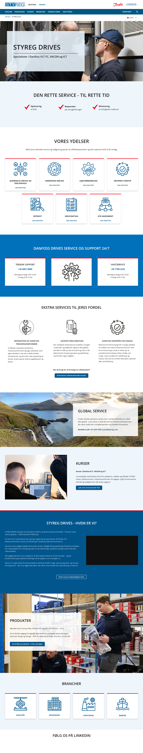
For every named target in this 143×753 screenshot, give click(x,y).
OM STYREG (68, 12)
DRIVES (43, 4)
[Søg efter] (137, 12)
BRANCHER (40, 12)
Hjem (7, 17)
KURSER (30, 12)
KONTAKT (127, 12)
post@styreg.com (110, 429)
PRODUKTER (20, 12)
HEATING (32, 4)
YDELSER (8, 12)
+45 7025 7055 (96, 429)
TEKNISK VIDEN (54, 12)
